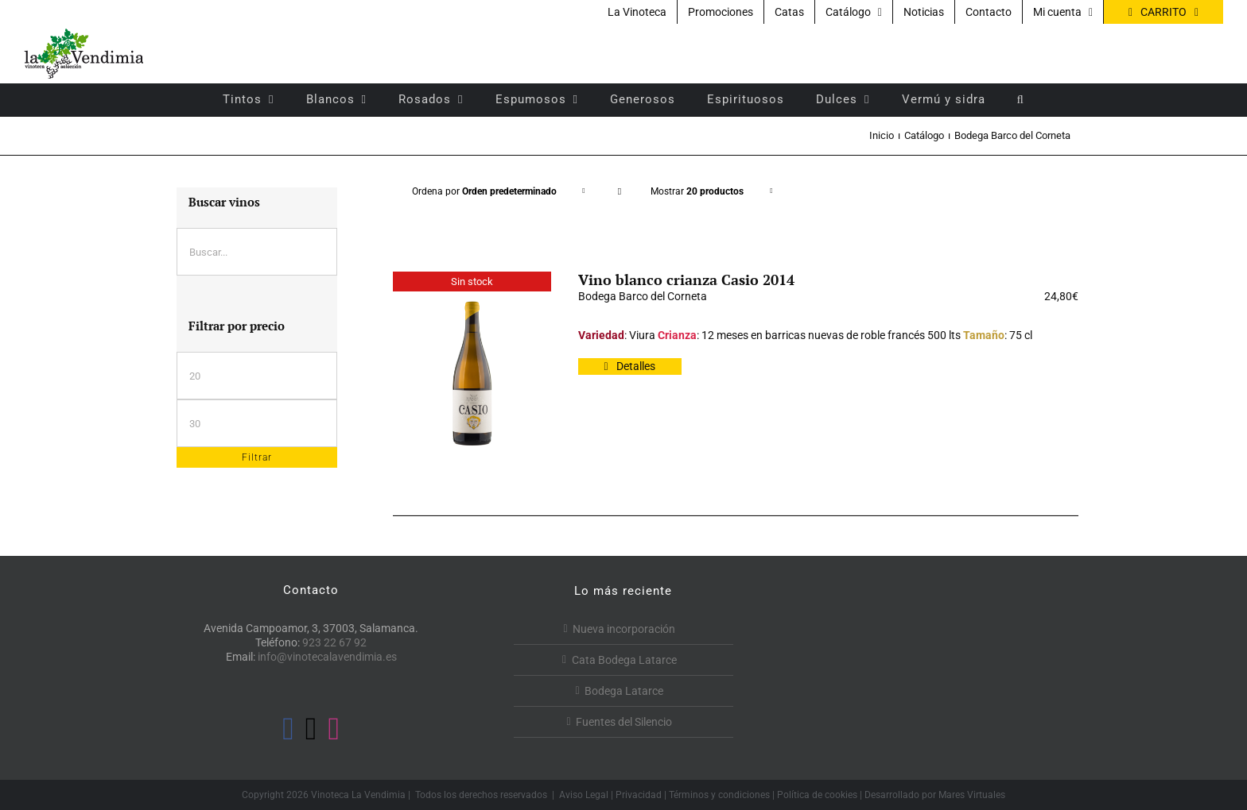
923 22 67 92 (334, 642)
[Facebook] (288, 729)
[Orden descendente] (619, 192)
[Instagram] (334, 729)
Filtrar (257, 457)
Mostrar (697, 191)
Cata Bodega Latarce (624, 660)
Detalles (635, 366)
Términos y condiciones (719, 794)
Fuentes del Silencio (624, 722)
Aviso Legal (583, 794)
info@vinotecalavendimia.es (327, 656)
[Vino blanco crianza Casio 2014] (471, 373)
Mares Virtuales (971, 794)
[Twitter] (311, 729)
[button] (1020, 99)
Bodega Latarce (624, 691)
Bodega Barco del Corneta (642, 296)
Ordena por (484, 191)
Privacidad (639, 794)
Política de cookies (817, 794)
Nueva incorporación (624, 629)
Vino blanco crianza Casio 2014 (686, 279)
